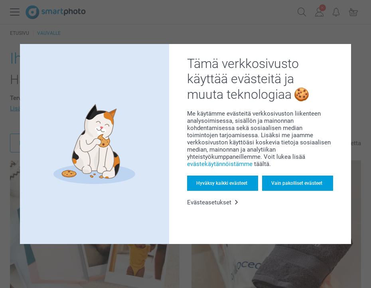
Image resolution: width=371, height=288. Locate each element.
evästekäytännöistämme (220, 164)
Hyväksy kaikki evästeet (221, 183)
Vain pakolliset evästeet (296, 183)
